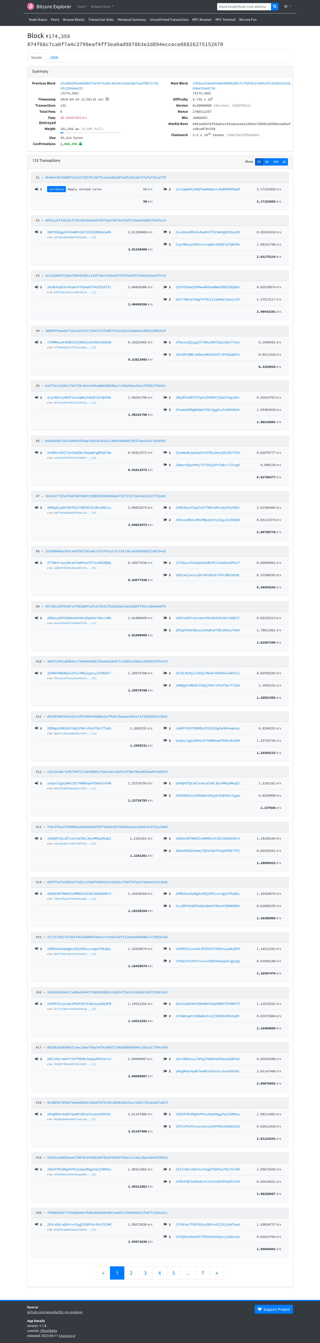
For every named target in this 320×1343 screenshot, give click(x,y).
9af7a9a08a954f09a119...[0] (75, 512)
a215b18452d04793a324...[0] (75, 237)
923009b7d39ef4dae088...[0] (75, 1174)
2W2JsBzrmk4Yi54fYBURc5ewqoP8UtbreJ (79, 1059)
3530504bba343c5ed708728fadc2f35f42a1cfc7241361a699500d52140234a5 (105, 551)
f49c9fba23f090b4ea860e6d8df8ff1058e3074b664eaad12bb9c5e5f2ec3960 (107, 827)
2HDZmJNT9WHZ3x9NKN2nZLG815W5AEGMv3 (79, 893)
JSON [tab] (54, 57)
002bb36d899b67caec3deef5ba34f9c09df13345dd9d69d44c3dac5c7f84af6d (107, 1047)
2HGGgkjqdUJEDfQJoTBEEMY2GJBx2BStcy (79, 507)
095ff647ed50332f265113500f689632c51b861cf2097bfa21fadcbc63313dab (107, 882)
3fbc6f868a (48, 1331)
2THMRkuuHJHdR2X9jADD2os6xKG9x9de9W (79, 342)
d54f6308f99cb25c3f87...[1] (75, 788)
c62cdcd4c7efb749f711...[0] (75, 843)
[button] (82, 6)
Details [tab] (36, 57)
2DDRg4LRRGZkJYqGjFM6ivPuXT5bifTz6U (79, 728)
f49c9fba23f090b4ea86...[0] (75, 898)
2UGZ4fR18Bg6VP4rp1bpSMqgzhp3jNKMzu (79, 1169)
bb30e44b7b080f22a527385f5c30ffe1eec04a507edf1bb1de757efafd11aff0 (105, 177)
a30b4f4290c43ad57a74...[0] (75, 568)
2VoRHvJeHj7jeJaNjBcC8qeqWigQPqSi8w (79, 452)
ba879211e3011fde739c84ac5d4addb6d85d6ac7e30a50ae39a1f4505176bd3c (105, 385)
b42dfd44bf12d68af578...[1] (75, 623)
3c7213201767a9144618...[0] (75, 1008)
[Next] (217, 1273)
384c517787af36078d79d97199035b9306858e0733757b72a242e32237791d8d (105, 496)
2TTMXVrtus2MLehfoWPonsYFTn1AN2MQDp (79, 563)
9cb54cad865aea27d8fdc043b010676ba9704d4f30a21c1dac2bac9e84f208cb (107, 1157)
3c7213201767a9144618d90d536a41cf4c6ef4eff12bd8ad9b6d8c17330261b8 (107, 937)
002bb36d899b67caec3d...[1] (75, 1119)
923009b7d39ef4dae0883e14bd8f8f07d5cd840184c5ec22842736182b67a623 (107, 1102)
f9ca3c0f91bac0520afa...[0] (75, 678)
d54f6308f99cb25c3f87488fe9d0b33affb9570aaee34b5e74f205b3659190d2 (107, 716)
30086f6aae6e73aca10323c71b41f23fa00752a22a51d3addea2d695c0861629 (105, 330)
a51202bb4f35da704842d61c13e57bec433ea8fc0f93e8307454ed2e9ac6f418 (105, 275)
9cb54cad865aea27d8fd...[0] (75, 1229)
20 (259, 162)
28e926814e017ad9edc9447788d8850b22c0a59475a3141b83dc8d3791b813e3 (107, 992)
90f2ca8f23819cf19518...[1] (75, 402)
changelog (67, 1335)
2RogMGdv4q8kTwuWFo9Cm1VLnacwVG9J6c (79, 1114)
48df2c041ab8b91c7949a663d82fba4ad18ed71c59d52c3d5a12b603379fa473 (107, 661)
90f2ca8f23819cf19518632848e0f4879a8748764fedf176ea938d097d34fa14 (105, 220)
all (284, 162)
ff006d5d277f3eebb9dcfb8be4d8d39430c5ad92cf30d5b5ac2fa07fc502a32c (107, 1212)
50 (267, 162)
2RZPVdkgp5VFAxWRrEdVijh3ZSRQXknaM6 (79, 232)
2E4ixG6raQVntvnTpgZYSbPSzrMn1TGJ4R (79, 1224)
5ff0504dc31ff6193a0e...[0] (75, 347)
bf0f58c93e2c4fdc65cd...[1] (75, 292)
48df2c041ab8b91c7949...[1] (75, 733)
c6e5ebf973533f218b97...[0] (75, 457)
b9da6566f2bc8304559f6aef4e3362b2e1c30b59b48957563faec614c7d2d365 (105, 441)
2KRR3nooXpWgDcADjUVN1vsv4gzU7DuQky (79, 949)
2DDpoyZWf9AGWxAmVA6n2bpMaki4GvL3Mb (79, 618)
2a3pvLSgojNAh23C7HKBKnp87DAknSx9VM (79, 783)
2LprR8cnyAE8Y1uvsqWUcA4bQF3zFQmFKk (79, 397)
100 (275, 162)
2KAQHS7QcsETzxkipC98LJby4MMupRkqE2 (79, 838)
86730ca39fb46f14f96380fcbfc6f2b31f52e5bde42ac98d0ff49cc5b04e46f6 (105, 606)
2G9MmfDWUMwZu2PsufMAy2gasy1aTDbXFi (79, 673)
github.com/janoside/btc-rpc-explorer (55, 1312)
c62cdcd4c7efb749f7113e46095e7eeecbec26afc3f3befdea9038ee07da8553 (107, 771)
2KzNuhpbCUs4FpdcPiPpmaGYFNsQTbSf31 (79, 287)
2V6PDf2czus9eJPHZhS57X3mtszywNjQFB (79, 1004)
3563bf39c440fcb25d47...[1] (75, 1064)
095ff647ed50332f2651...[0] (75, 954)
